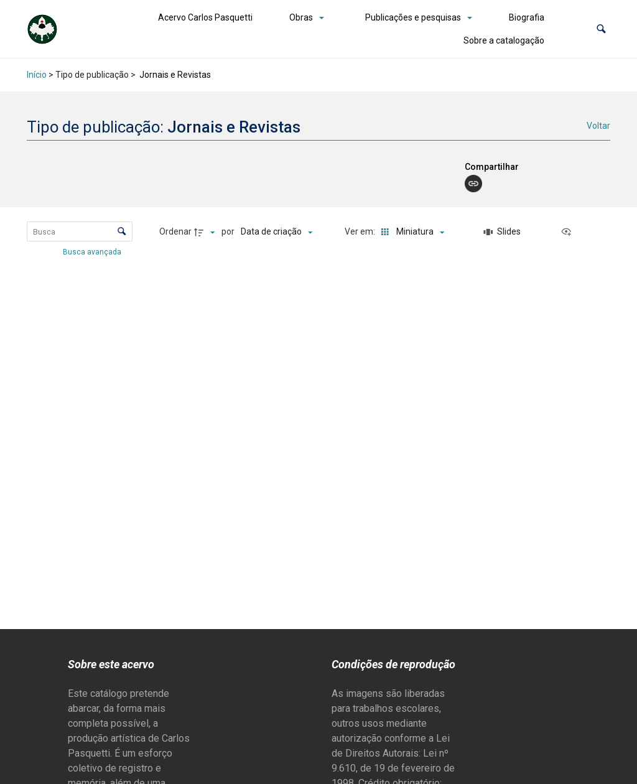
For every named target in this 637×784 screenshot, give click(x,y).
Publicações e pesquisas (413, 17)
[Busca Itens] (80, 231)
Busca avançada (93, 251)
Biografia (526, 17)
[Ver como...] (569, 232)
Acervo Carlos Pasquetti (205, 17)
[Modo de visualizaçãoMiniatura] (410, 232)
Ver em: (361, 231)
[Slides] (502, 232)
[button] (601, 29)
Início (37, 75)
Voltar (598, 126)
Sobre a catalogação (503, 40)
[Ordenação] (276, 232)
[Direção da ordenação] (206, 232)
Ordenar (175, 231)
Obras (301, 17)
